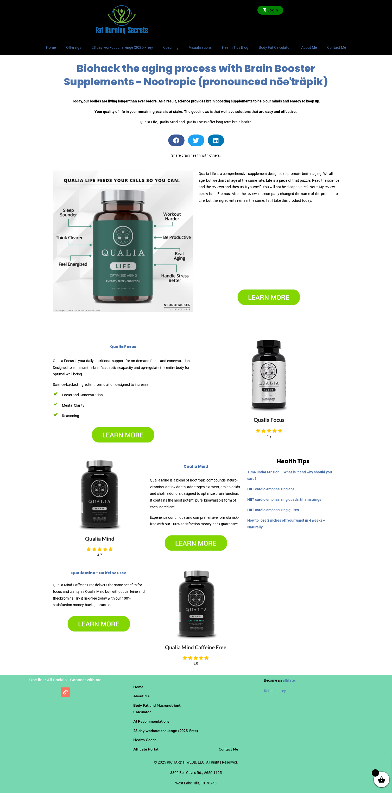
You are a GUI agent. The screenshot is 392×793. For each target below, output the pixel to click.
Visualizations (200, 47)
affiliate (289, 680)
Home (51, 47)
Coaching (171, 47)
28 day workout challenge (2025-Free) (122, 47)
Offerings (73, 47)
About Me (309, 47)
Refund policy (275, 691)
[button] (176, 140)
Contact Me (336, 47)
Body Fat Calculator (275, 47)
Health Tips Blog (235, 47)
